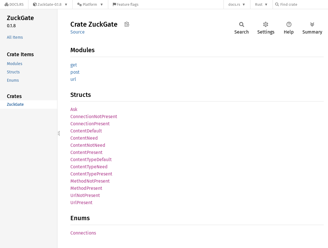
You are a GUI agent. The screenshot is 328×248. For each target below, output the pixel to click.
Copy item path (127, 24)
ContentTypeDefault (91, 159)
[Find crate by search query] (304, 4)
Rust (259, 4)
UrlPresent (81, 202)
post (75, 72)
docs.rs (234, 4)
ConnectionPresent (90, 123)
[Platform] (90, 4)
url (73, 79)
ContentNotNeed (87, 145)
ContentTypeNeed (89, 166)
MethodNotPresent (90, 181)
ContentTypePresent (91, 174)
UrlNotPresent (85, 195)
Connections (83, 233)
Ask (73, 109)
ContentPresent (86, 152)
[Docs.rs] (14, 4)
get (73, 65)
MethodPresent (86, 188)
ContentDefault (86, 131)
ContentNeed (84, 138)
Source (77, 32)
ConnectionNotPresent (93, 116)
